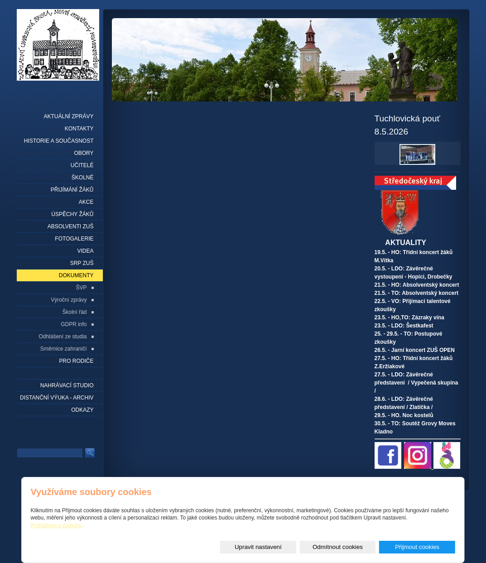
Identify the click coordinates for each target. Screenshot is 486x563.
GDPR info (74, 324)
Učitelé (82, 165)
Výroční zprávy (69, 300)
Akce (86, 202)
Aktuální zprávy (68, 116)
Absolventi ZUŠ (71, 226)
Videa (85, 251)
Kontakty (79, 128)
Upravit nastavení (284, 547)
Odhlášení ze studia (62, 336)
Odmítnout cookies (353, 547)
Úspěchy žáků (72, 214)
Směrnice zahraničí (63, 349)
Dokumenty (76, 275)
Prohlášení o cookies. (57, 526)
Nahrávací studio (67, 385)
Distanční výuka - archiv (56, 398)
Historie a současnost (59, 141)
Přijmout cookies (422, 547)
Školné (83, 177)
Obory (83, 153)
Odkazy (82, 410)
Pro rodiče (76, 361)
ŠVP (81, 287)
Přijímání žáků (72, 190)
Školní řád (74, 312)
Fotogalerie (74, 239)
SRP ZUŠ (82, 263)
